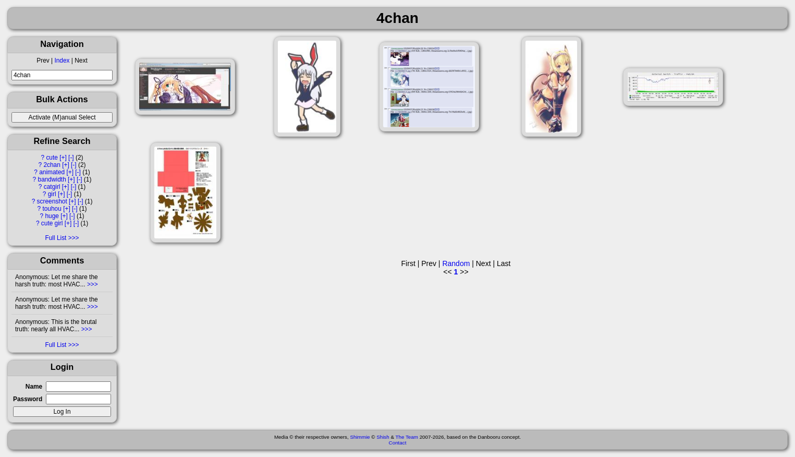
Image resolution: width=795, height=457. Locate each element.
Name (34, 386)
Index (61, 60)
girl (52, 194)
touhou (51, 208)
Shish (382, 437)
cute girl (52, 223)
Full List (55, 238)
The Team (407, 437)
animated (52, 172)
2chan (51, 165)
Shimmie (360, 437)
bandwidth (52, 179)
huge (51, 216)
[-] (71, 157)
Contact (398, 443)
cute (51, 157)
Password (27, 399)
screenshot (52, 201)
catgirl (52, 186)
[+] (63, 157)
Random (456, 263)
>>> (91, 284)
